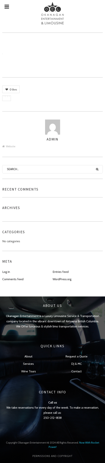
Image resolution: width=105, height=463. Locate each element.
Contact (76, 371)
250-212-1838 (52, 418)
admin (53, 139)
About (28, 356)
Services (28, 364)
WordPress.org (62, 279)
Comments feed (12, 279)
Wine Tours (28, 371)
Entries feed (61, 272)
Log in (6, 272)
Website (8, 146)
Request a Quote (76, 356)
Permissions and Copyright (52, 456)
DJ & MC (76, 364)
